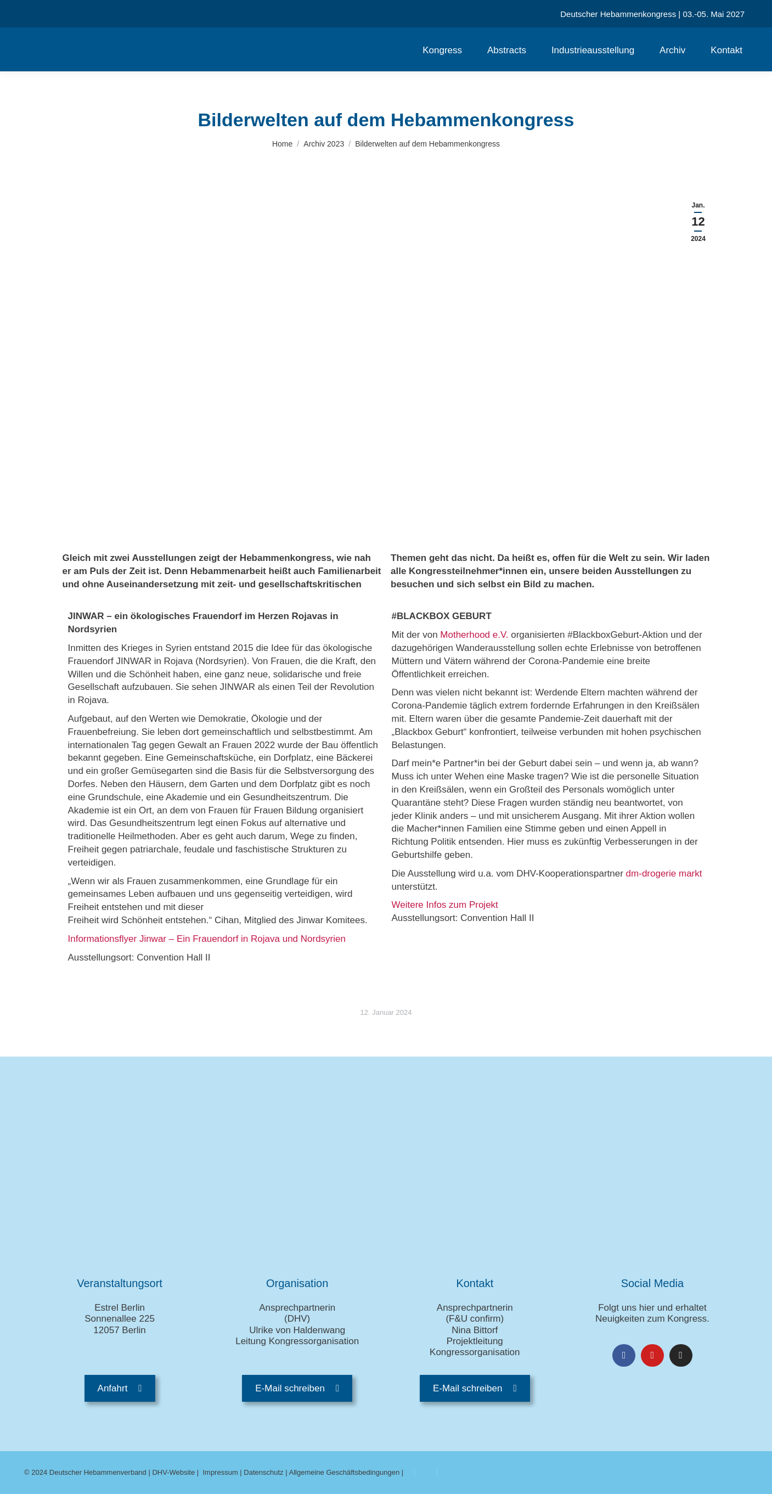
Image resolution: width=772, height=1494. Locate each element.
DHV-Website (173, 1472)
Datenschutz (263, 1472)
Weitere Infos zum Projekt (446, 905)
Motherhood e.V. (474, 635)
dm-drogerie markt (664, 873)
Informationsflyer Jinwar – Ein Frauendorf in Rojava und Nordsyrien (207, 939)
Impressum (220, 1472)
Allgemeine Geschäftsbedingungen (344, 1472)
